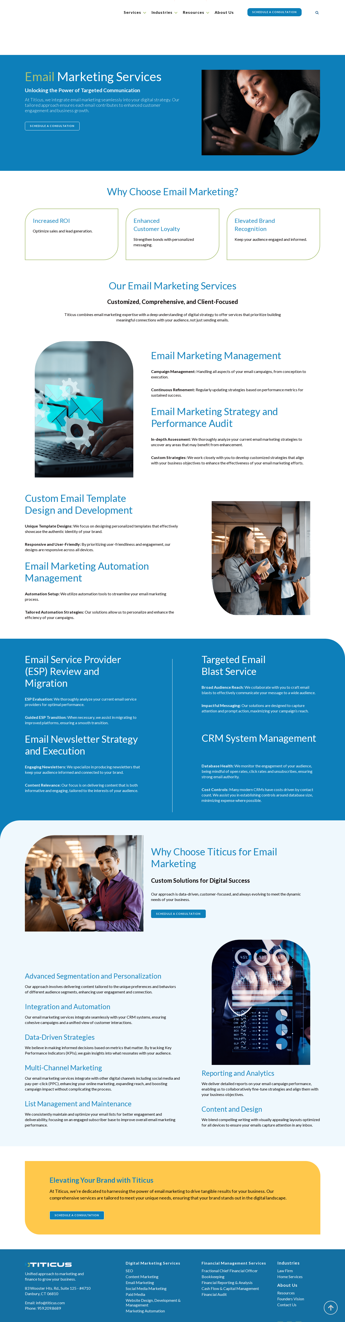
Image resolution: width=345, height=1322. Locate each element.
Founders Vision (290, 1269)
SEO (129, 1241)
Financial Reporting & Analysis (227, 1253)
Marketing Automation (145, 1281)
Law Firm (285, 1241)
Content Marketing (142, 1247)
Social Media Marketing (146, 1259)
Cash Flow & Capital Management (230, 1259)
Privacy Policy (228, 1313)
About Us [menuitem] (224, 12)
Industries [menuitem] (162, 12)
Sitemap (206, 1313)
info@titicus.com (50, 1273)
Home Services (290, 1247)
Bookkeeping (213, 1247)
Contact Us (286, 1275)
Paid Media (135, 1265)
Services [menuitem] (132, 12)
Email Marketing (140, 1253)
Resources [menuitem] (193, 12)
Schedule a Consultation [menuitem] (274, 12)
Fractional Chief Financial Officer (230, 1241)
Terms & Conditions (180, 1313)
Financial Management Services (234, 1233)
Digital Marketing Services (153, 1233)
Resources (286, 1263)
